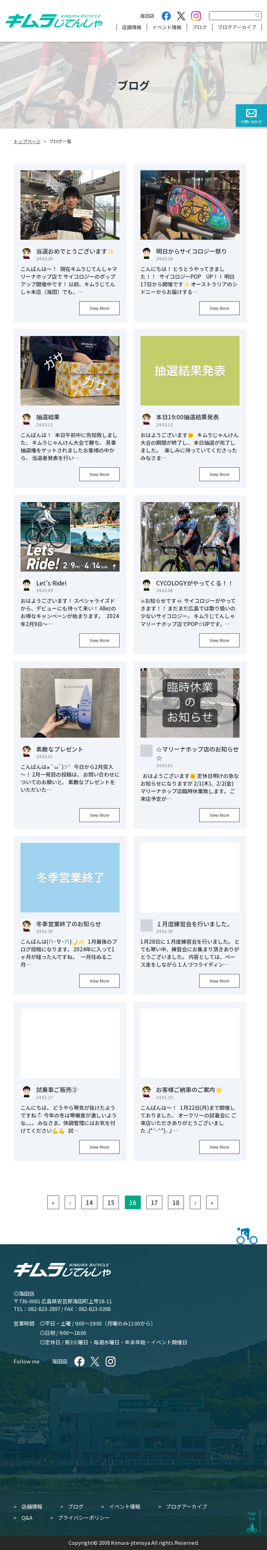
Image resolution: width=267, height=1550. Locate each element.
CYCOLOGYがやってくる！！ (194, 583)
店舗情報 (131, 27)
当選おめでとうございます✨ (75, 251)
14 (89, 1202)
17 (154, 1202)
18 (175, 1202)
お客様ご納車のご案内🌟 (189, 1089)
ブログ (199, 27)
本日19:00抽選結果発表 (187, 416)
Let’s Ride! (51, 583)
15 (110, 1202)
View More (99, 308)
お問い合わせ (251, 121)
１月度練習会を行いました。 (194, 923)
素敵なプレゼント (59, 749)
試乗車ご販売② (57, 1089)
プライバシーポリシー (84, 1517)
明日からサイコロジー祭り (191, 251)
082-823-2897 (44, 1308)
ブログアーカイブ (237, 27)
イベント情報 (166, 27)
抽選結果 (48, 416)
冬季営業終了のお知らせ (68, 923)
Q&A (27, 1517)
